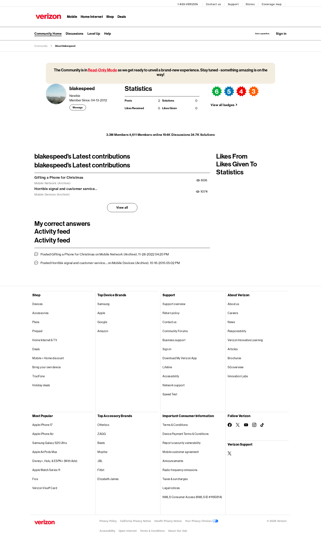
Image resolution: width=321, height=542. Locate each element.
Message (78, 106)
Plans (36, 321)
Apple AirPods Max (44, 451)
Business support (174, 339)
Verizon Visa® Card (44, 487)
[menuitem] (74, 32)
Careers (233, 312)
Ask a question (255, 32)
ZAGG (101, 433)
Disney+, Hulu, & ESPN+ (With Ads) (54, 460)
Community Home (48, 32)
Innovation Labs (238, 375)
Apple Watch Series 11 (46, 469)
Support (234, 3)
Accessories (40, 312)
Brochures (234, 357)
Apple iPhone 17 (42, 424)
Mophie (102, 451)
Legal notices (171, 487)
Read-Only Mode (102, 69)
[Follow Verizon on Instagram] (254, 424)
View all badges (223, 104)
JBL (100, 460)
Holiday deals (41, 384)
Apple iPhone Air (43, 433)
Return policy (171, 312)
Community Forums (175, 330)
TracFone (38, 375)
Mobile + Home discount (48, 357)
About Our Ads (177, 530)
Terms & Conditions (175, 424)
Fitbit (100, 469)
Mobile (71, 15)
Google (102, 321)
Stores (251, 3)
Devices (37, 303)
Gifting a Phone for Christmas (59, 177)
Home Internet (90, 15)
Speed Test (170, 393)
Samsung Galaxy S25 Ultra (49, 442)
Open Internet (128, 530)
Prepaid (37, 330)
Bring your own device (46, 366)
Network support (174, 384)
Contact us (214, 3)
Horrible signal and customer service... (65, 188)
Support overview (174, 303)
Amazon (102, 330)
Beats (101, 442)
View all (122, 207)
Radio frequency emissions (180, 469)
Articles (233, 348)
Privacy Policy (108, 520)
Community (41, 45)
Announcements (173, 460)
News (231, 321)
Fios (35, 478)
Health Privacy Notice (168, 520)
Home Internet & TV (44, 339)
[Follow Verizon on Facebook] (230, 424)
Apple (101, 312)
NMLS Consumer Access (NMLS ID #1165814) (192, 496)
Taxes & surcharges (175, 478)
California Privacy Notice (135, 520)
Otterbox (103, 424)
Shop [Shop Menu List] (109, 15)
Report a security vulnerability (182, 442)
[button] (281, 32)
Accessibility (171, 375)
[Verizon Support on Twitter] (230, 453)
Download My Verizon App (180, 357)
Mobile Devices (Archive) (52, 194)
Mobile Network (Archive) (52, 182)
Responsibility (237, 330)
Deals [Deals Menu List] (120, 15)
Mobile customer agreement (181, 451)
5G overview (236, 366)
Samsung (103, 303)
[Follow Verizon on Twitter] (238, 424)
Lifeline (167, 366)
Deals (36, 348)
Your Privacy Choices (201, 520)
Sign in (167, 348)
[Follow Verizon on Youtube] (246, 424)
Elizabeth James (108, 478)
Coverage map (273, 3)
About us (233, 303)
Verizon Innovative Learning (245, 339)
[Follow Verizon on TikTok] (262, 424)
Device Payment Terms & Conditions (186, 433)
